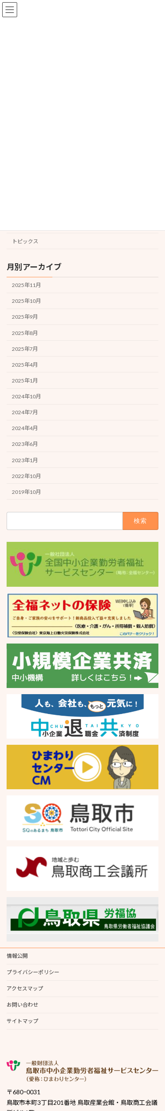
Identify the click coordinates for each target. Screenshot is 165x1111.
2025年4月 (25, 364)
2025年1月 (25, 380)
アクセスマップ (25, 988)
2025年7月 (25, 348)
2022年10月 (26, 475)
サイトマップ (22, 1021)
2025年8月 (25, 332)
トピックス (25, 241)
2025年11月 (26, 285)
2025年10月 (26, 301)
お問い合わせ (22, 1004)
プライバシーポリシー (33, 972)
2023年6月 (25, 444)
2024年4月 (25, 428)
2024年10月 (26, 396)
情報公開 (17, 956)
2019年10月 (26, 491)
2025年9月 (25, 316)
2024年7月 (25, 412)
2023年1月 (25, 459)
